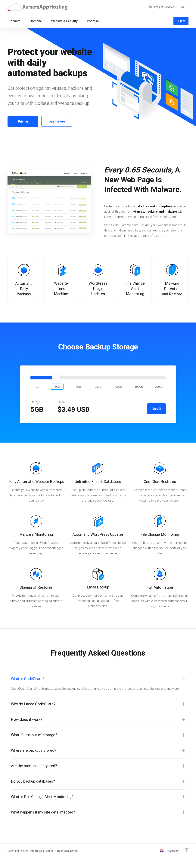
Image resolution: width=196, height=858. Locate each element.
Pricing (23, 121)
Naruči (156, 409)
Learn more (56, 121)
